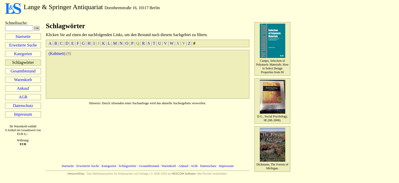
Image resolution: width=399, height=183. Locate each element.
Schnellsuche (15, 23)
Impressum (23, 114)
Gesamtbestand (23, 71)
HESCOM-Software (184, 173)
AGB (23, 97)
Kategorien (23, 54)
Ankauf (23, 88)
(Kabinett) (57, 53)
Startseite (23, 36)
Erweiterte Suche (23, 45)
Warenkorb (23, 80)
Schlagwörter (127, 166)
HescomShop (75, 173)
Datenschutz (23, 105)
